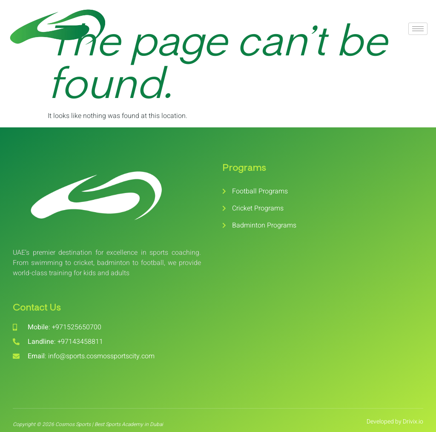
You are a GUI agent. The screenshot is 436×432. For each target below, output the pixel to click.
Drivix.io (413, 421)
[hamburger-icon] (417, 29)
